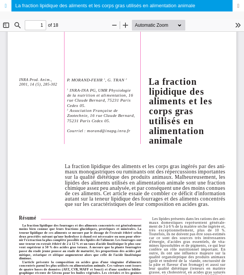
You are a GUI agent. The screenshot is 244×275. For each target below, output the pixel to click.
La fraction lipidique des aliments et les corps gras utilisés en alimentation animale (105, 5)
